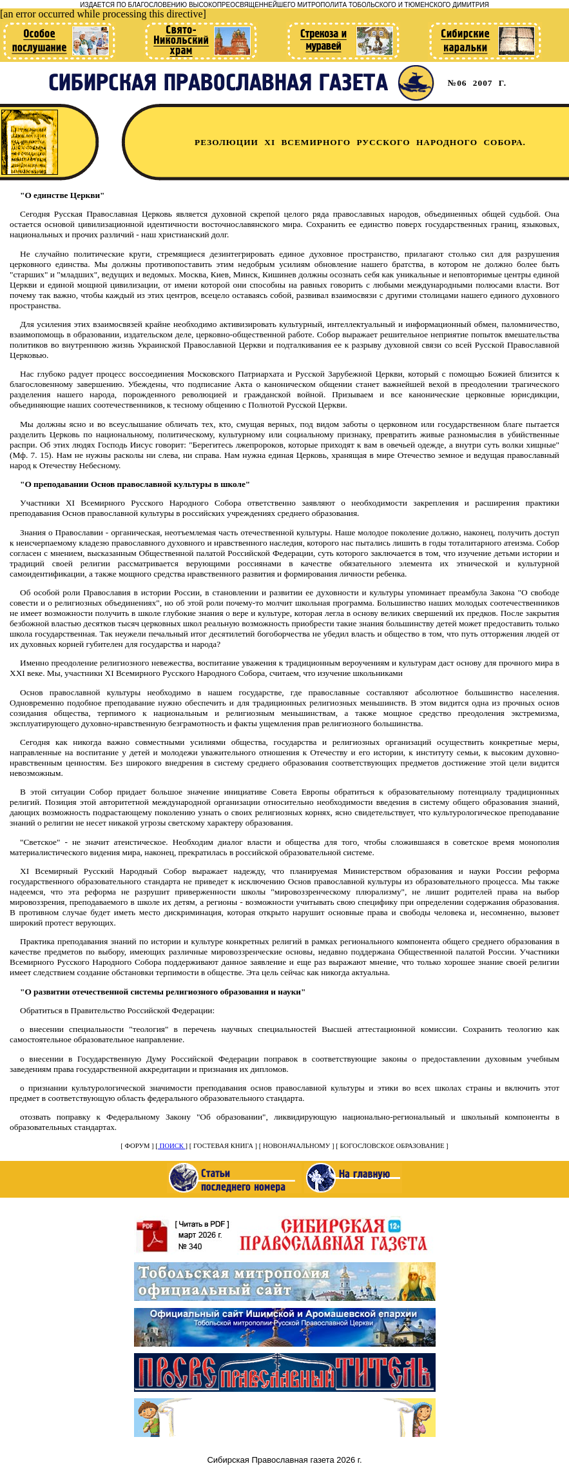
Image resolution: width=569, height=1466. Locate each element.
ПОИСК (172, 1145)
